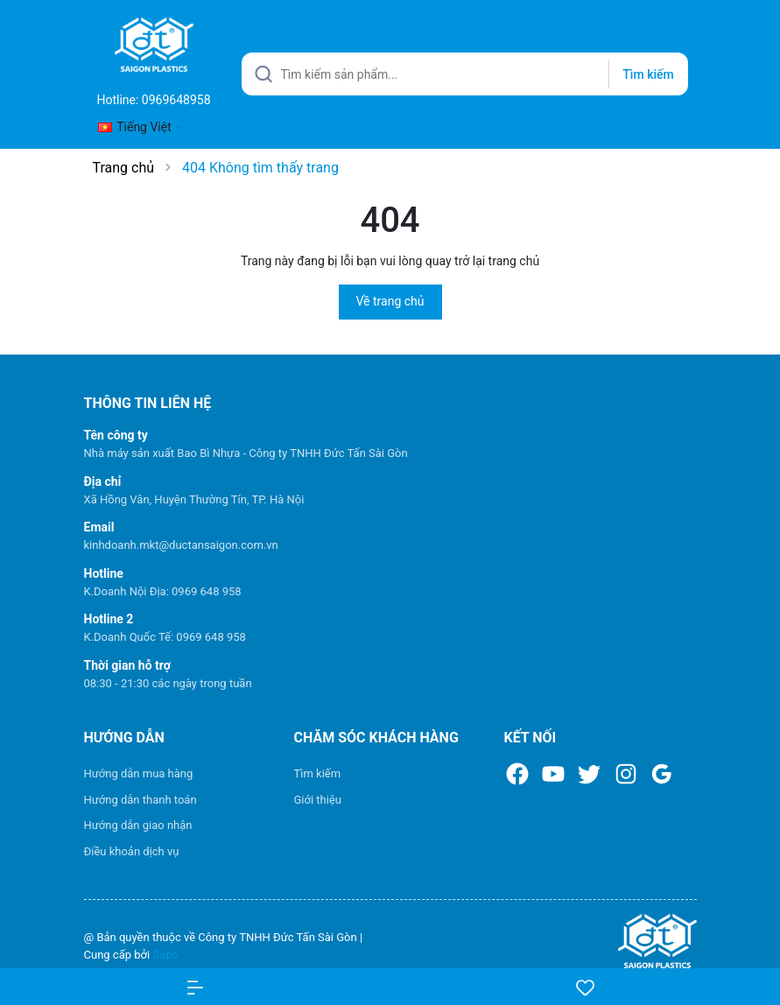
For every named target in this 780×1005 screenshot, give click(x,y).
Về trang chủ (390, 301)
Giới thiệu (317, 799)
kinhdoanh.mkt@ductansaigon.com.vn (181, 545)
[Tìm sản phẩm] (465, 74)
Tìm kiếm (317, 773)
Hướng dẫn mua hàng (138, 773)
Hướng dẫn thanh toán (140, 799)
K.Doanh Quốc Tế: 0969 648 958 (165, 636)
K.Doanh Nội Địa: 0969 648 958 (163, 591)
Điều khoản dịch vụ (131, 851)
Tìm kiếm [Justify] (647, 74)
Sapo (165, 954)
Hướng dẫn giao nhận (138, 825)
